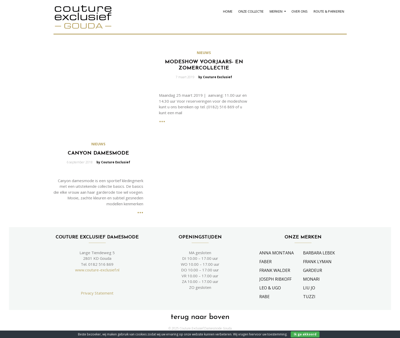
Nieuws (204, 52)
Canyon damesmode (98, 153)
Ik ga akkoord (305, 334)
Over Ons (299, 11)
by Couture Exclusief (215, 77)
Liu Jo (309, 288)
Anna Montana (276, 253)
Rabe (264, 296)
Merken (276, 11)
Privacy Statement (97, 293)
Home (228, 11)
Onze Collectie (251, 11)
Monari (311, 279)
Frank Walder (274, 270)
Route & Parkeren (329, 11)
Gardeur (312, 270)
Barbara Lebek (319, 253)
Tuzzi (309, 296)
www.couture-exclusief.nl (97, 269)
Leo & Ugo (270, 288)
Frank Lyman (317, 261)
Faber (265, 261)
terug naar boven (200, 317)
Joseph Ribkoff (275, 279)
